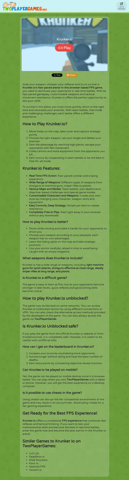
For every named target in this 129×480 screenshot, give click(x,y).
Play (64, 48)
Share (71, 75)
